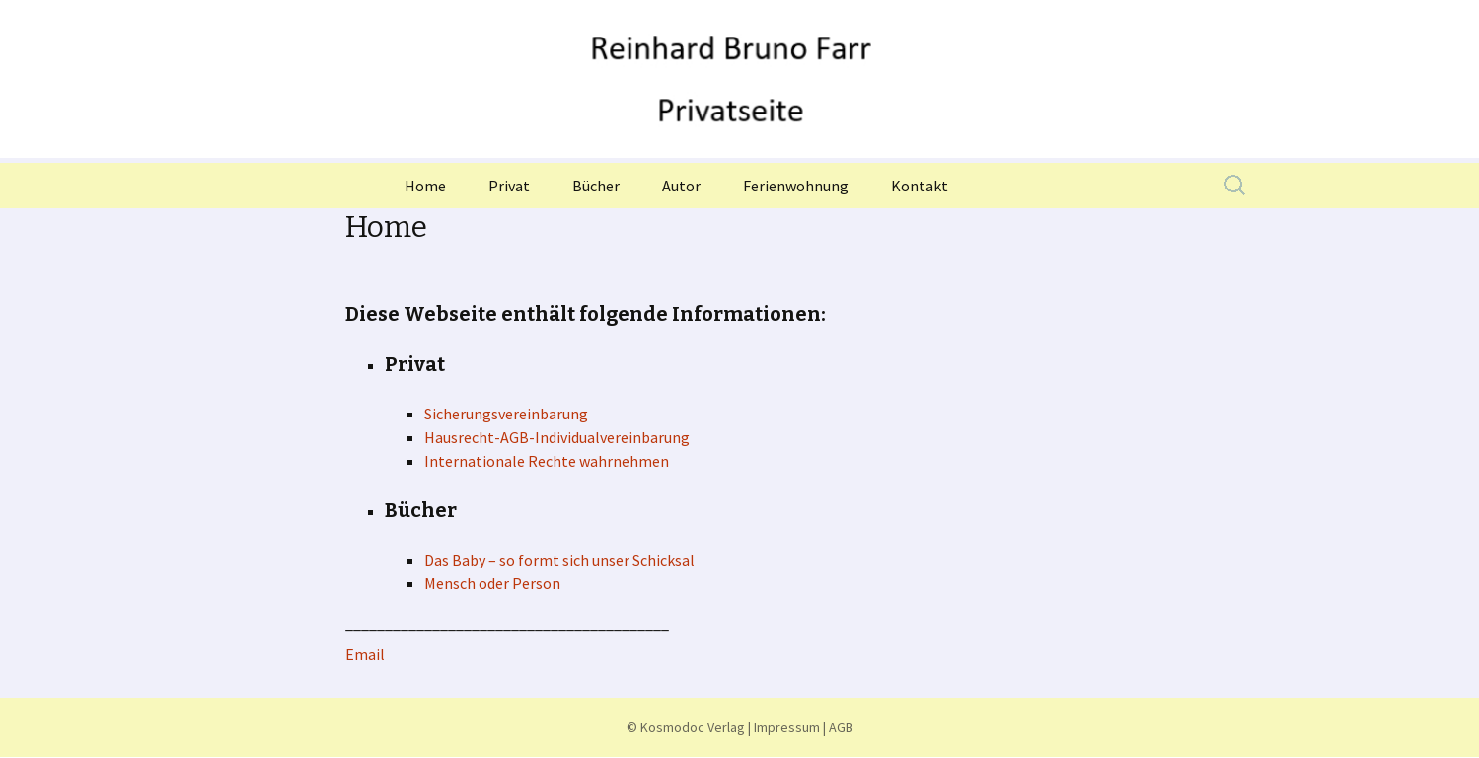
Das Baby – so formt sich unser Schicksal (559, 559)
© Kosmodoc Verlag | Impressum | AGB (740, 727)
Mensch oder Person (492, 583)
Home (425, 185)
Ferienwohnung (796, 185)
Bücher (596, 185)
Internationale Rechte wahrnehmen (546, 461)
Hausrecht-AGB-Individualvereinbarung (557, 437)
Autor (681, 185)
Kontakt (919, 185)
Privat (509, 185)
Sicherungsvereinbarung (506, 413)
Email (365, 654)
